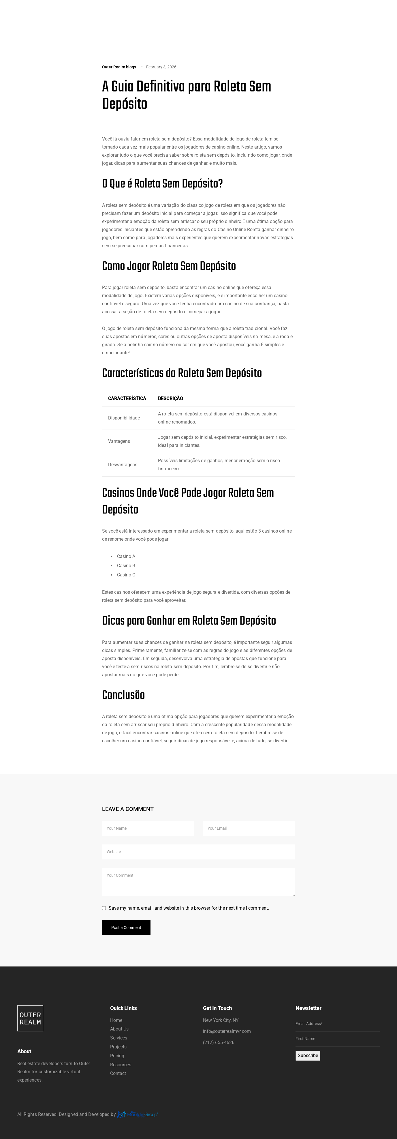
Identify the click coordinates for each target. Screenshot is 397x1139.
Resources (120, 1064)
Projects (118, 1047)
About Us (119, 1029)
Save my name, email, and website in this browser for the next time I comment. (189, 908)
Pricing (117, 1056)
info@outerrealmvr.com (227, 1031)
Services (118, 1038)
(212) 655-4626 (219, 1042)
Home (116, 1020)
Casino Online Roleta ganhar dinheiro (256, 229)
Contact (118, 1073)
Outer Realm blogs (119, 67)
